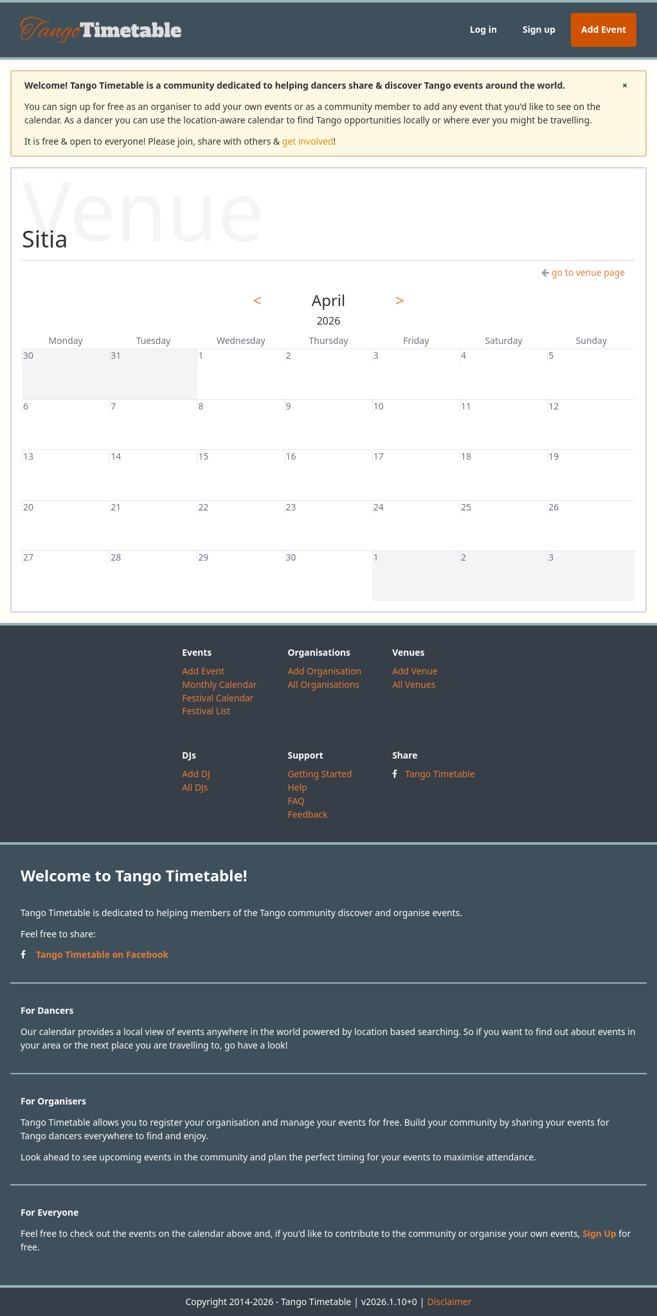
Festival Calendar (217, 698)
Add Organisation (324, 671)
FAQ (295, 801)
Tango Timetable (440, 774)
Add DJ (196, 774)
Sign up (539, 29)
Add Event (603, 29)
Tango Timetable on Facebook (102, 954)
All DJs (195, 787)
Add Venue (415, 671)
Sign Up (599, 1233)
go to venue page (583, 272)
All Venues (413, 684)
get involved (308, 141)
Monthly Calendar (219, 684)
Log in (483, 29)
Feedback (307, 814)
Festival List (206, 711)
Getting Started (319, 774)
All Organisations (323, 684)
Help (297, 787)
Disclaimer (449, 1301)
